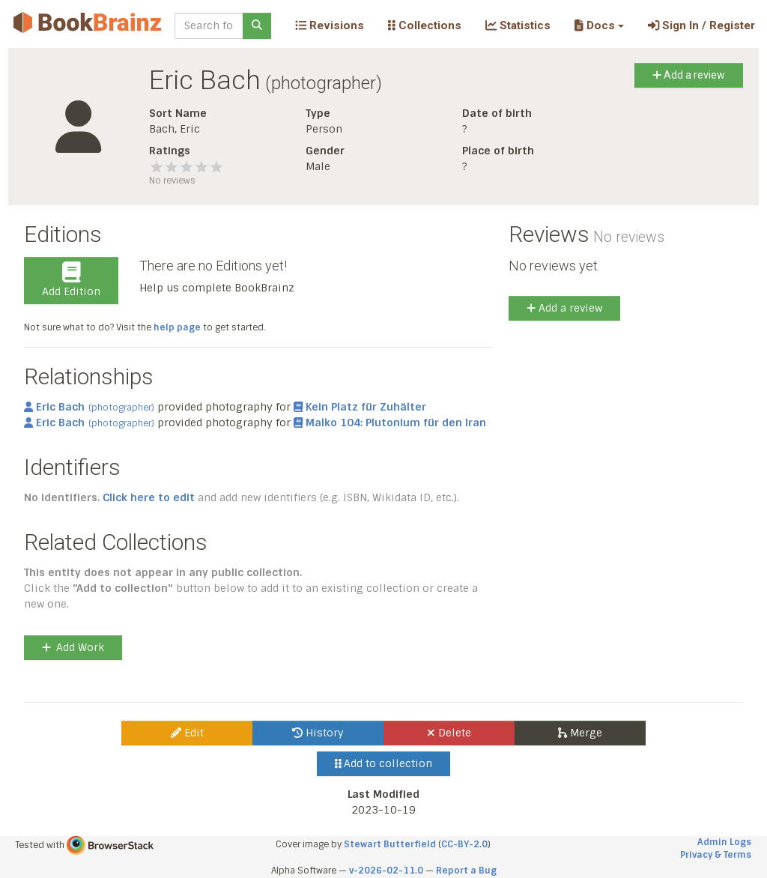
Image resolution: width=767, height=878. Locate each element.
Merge (580, 732)
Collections (424, 25)
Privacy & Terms (715, 855)
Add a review (688, 75)
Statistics (518, 25)
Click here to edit (149, 497)
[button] (599, 25)
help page (177, 327)
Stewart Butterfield (390, 844)
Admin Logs (724, 842)
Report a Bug (466, 871)
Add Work (73, 647)
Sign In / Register (701, 25)
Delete (449, 732)
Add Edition (71, 280)
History (318, 732)
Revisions (329, 25)
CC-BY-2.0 (464, 844)
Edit (187, 732)
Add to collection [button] (384, 763)
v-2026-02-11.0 (386, 871)
